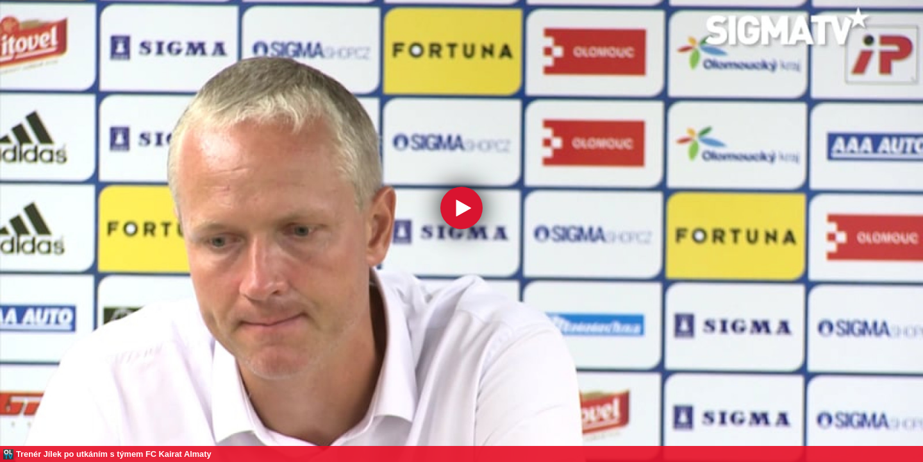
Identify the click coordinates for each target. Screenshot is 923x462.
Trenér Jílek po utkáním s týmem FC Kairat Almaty (114, 454)
